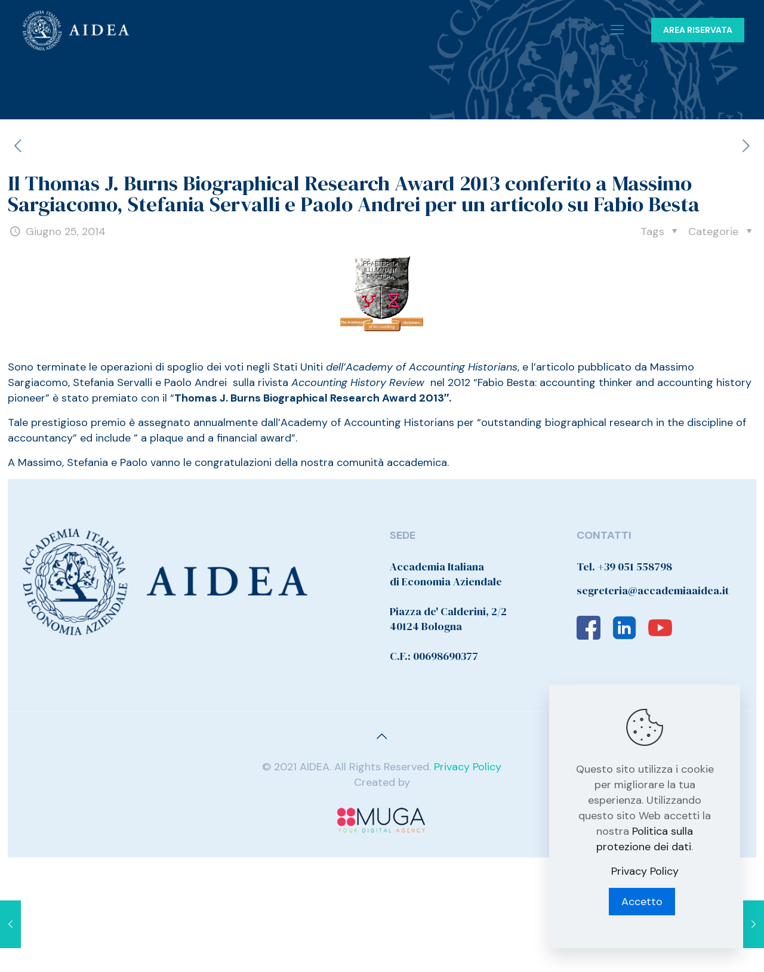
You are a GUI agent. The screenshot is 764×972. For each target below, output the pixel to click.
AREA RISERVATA (697, 29)
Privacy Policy (467, 767)
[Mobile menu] (617, 30)
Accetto (642, 901)
